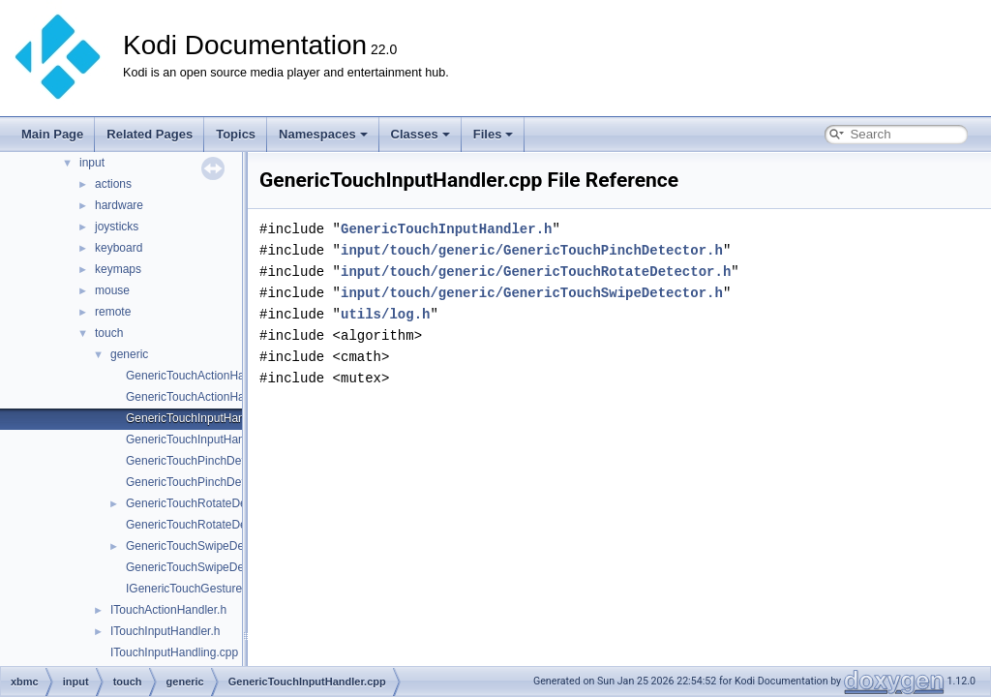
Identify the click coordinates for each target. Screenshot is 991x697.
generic (129, 354)
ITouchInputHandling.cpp (174, 652)
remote (113, 311)
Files (493, 134)
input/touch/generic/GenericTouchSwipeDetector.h (532, 293)
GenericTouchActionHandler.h (203, 397)
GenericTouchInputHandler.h (199, 439)
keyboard (118, 248)
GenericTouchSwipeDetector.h (204, 567)
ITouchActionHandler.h (168, 610)
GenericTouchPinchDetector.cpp (208, 461)
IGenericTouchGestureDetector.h (210, 588)
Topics (235, 134)
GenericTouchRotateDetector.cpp (211, 503)
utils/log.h (385, 314)
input (92, 162)
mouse (112, 290)
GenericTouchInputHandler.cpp (205, 418)
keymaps (118, 269)
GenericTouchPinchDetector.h (203, 482)
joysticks (116, 226)
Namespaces (323, 134)
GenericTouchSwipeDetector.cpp (210, 546)
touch (109, 333)
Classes (420, 134)
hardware (119, 205)
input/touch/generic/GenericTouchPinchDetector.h (532, 250)
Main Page (52, 134)
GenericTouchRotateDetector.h (205, 524)
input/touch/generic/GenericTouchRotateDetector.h (536, 271)
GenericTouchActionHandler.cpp (208, 375)
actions (113, 184)
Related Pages (149, 134)
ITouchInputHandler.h (165, 631)
